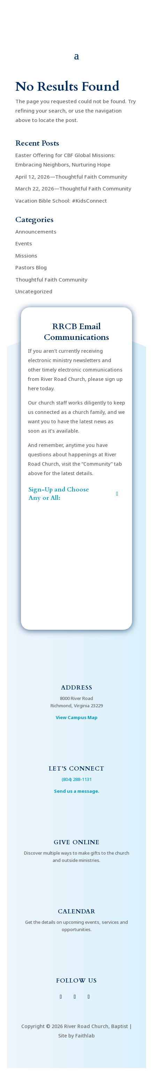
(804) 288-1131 (77, 779)
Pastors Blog (31, 267)
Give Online (77, 842)
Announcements (35, 231)
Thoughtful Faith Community (51, 279)
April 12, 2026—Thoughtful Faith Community (71, 176)
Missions (26, 255)
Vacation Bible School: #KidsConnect (61, 200)
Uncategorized (33, 291)
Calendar (76, 911)
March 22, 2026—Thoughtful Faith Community (73, 188)
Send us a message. (76, 791)
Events (23, 243)
